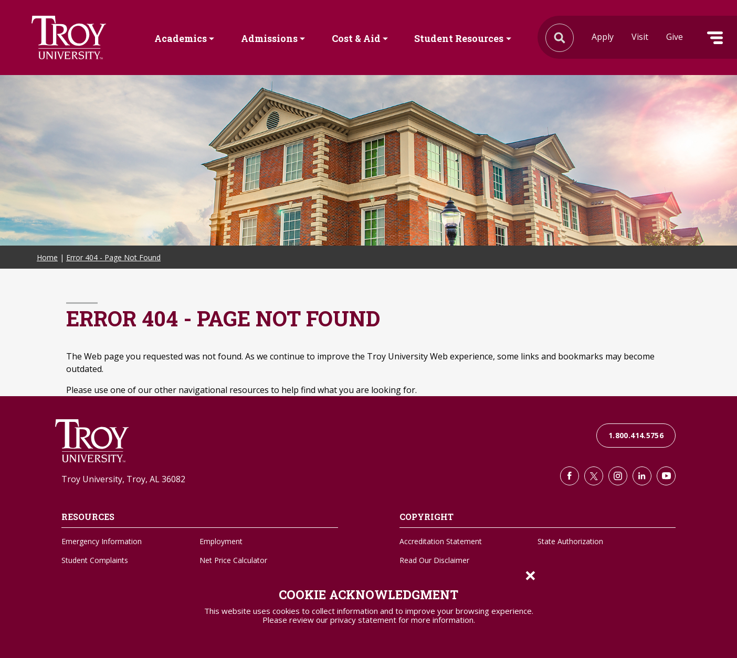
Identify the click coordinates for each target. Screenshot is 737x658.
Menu (715, 38)
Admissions (269, 38)
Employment (221, 541)
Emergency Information (101, 541)
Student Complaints (94, 560)
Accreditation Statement (440, 541)
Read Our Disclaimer (434, 560)
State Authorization (570, 541)
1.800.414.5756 (636, 435)
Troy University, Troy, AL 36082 (123, 479)
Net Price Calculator (233, 560)
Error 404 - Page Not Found (113, 257)
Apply (603, 37)
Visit (639, 37)
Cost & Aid (356, 38)
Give (674, 37)
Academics (180, 38)
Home (47, 257)
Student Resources (458, 38)
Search (68, 37)
